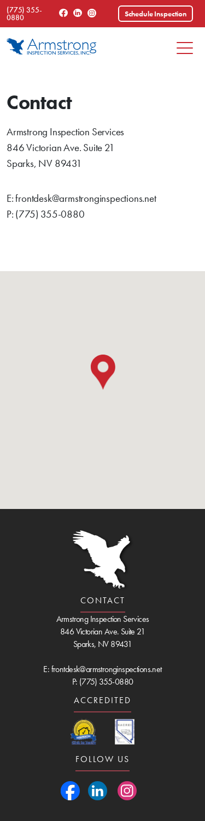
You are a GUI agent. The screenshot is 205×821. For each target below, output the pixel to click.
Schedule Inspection (155, 14)
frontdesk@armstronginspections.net (85, 198)
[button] (103, 372)
